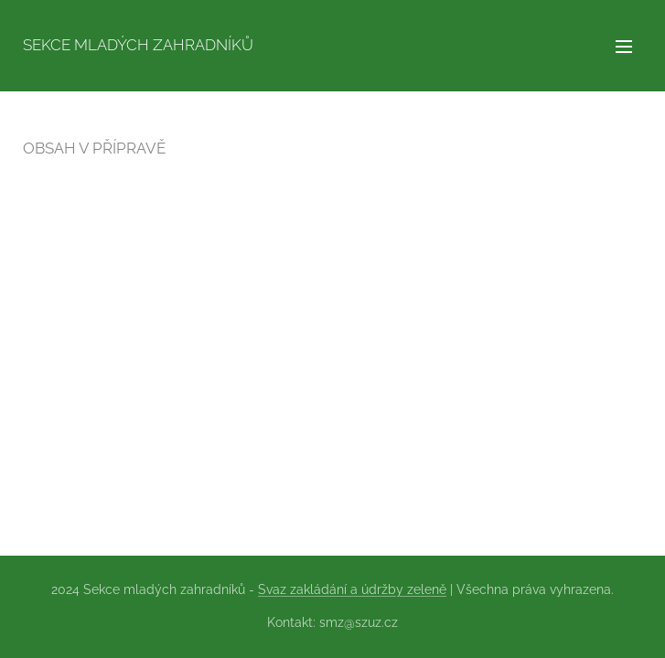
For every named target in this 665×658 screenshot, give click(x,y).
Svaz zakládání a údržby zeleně (352, 589)
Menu (624, 47)
